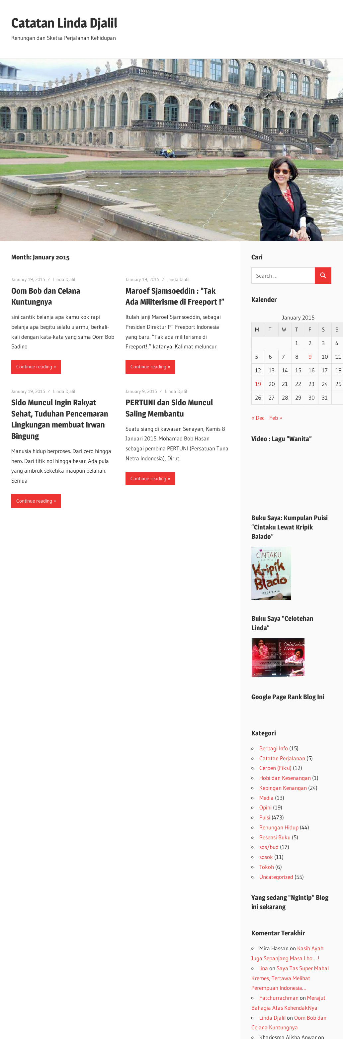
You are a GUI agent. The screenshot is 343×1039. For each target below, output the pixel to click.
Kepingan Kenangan (283, 787)
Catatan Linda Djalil (64, 23)
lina (263, 968)
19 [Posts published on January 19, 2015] (258, 383)
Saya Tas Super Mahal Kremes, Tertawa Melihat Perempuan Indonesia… (290, 978)
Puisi (264, 817)
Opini (265, 807)
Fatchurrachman (279, 997)
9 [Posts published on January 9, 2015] (309, 356)
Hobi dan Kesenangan (285, 777)
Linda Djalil (64, 279)
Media (266, 797)
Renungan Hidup (279, 827)
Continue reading (34, 366)
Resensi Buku (275, 837)
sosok (266, 856)
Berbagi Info (273, 748)
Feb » (275, 417)
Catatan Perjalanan (282, 758)
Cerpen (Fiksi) (275, 767)
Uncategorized (276, 876)
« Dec (257, 417)
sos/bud (269, 846)
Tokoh (266, 866)
